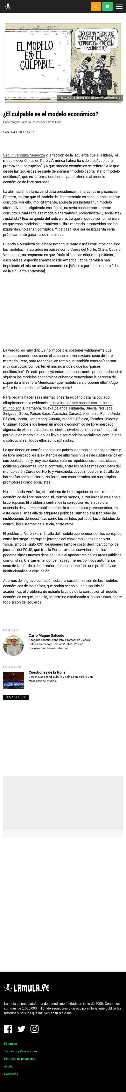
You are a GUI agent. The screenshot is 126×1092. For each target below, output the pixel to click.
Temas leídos (16, 697)
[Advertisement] (63, 736)
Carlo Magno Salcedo (17, 122)
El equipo (10, 1044)
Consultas (11, 1074)
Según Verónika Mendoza (24, 155)
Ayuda (8, 1066)
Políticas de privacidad (19, 1059)
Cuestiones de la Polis (47, 122)
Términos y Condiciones (20, 1051)
